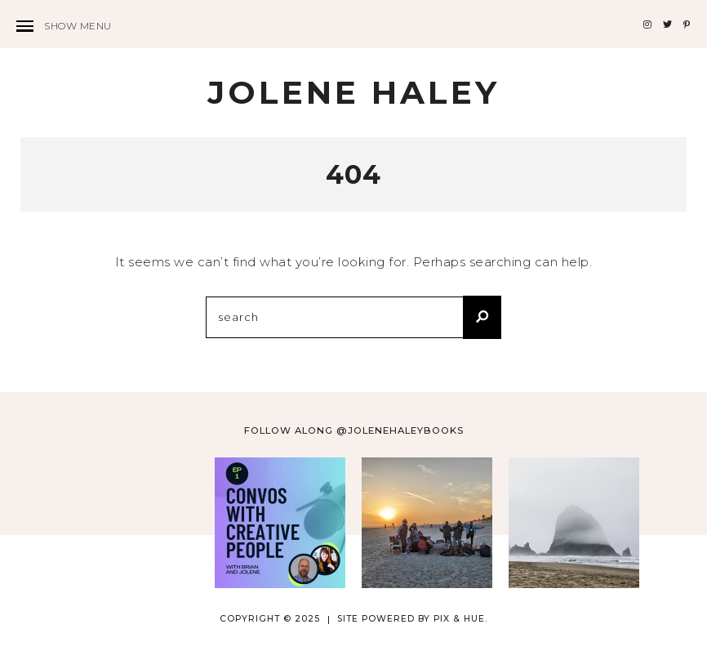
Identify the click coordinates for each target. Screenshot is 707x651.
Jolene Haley (353, 92)
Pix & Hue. (460, 618)
